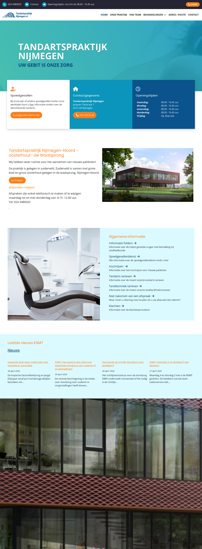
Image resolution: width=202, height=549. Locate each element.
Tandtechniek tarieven (125, 286)
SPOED (192, 4)
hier (32, 104)
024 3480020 (11, 4)
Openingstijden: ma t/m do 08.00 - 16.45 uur (68, 4)
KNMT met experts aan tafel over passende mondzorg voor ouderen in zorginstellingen (75, 366)
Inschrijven (17, 180)
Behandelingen (153, 14)
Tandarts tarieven (122, 276)
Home (104, 14)
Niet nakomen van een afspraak (132, 296)
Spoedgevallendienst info (26, 115)
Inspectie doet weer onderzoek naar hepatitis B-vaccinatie (28, 364)
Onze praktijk (118, 14)
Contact (32, 4)
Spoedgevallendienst (124, 256)
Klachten (117, 306)
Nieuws (14, 350)
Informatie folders (123, 243)
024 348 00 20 (84, 115)
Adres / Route (177, 14)
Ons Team (135, 14)
